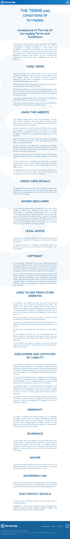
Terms (53, 526)
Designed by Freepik (7, 534)
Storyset (15, 534)
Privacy (60, 526)
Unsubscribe (45, 526)
